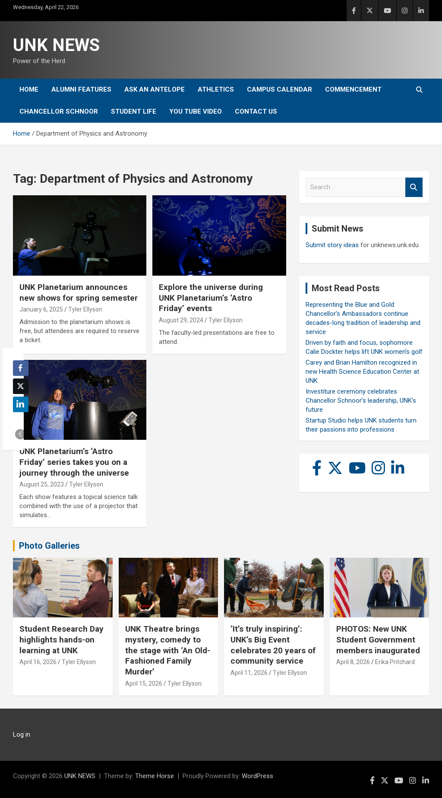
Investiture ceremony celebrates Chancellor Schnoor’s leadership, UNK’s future (361, 400)
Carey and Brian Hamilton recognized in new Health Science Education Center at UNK (362, 372)
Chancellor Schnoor (58, 111)
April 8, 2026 (353, 661)
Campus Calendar (279, 89)
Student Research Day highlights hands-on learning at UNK (61, 639)
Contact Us (256, 111)
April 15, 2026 (143, 683)
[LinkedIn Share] (20, 404)
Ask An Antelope (154, 89)
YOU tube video (195, 111)
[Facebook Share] (20, 368)
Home (28, 89)
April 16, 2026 (38, 661)
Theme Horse (154, 776)
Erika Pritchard (395, 661)
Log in (21, 734)
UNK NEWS (56, 45)
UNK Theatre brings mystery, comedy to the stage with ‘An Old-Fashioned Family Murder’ (167, 650)
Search (414, 187)
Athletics (216, 89)
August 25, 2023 (41, 484)
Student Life (133, 111)
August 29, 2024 (181, 320)
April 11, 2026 (249, 672)
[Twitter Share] (20, 386)
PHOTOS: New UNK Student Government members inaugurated (378, 639)
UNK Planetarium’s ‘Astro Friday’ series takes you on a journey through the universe (74, 461)
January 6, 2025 (41, 309)
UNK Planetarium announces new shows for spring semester (78, 292)
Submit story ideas (332, 245)
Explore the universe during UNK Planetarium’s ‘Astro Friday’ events (211, 297)
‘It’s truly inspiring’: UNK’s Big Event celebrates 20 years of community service (273, 645)
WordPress (257, 776)
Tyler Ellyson (85, 309)
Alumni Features (81, 89)
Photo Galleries (49, 545)
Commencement (353, 89)
